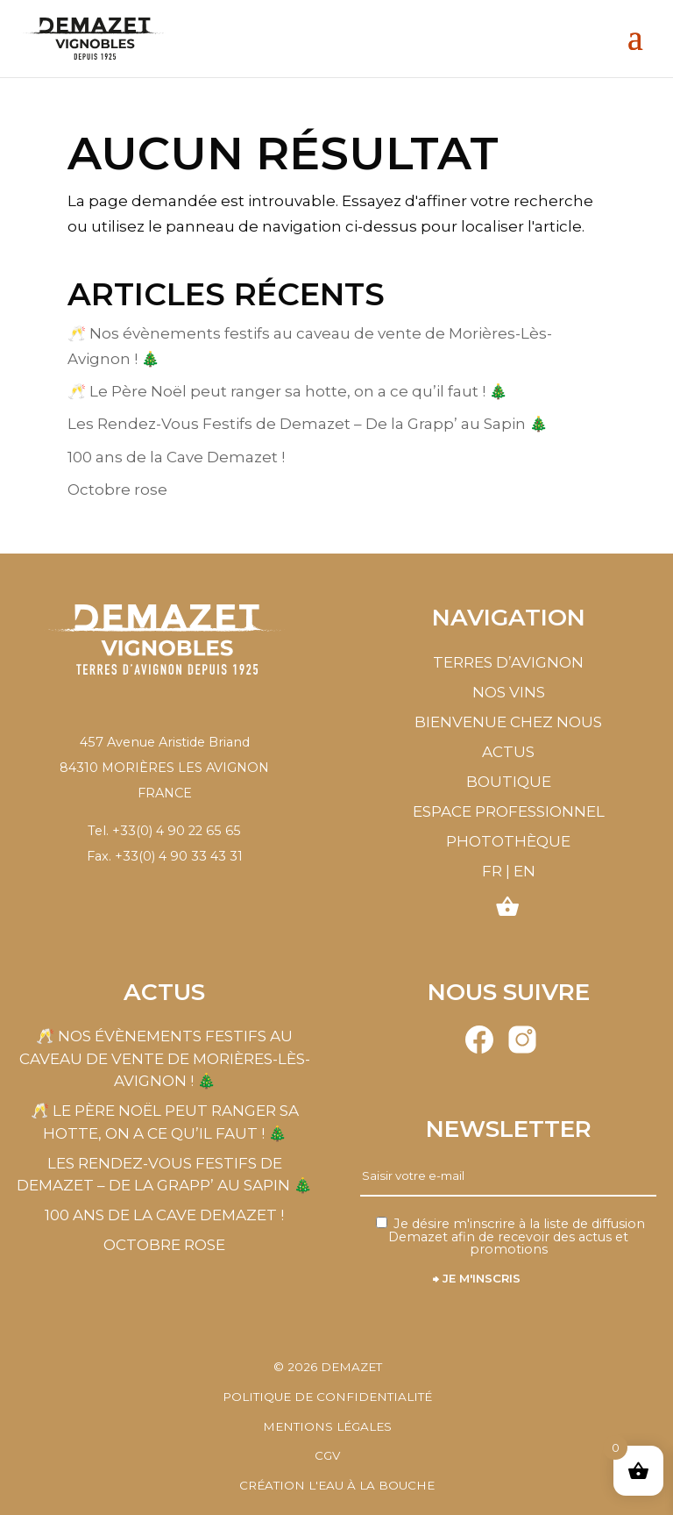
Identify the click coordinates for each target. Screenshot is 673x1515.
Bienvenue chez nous (508, 722)
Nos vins (508, 692)
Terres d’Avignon (508, 662)
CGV (327, 1455)
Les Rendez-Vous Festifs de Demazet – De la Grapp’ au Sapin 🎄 (307, 423)
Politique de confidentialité (327, 1397)
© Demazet (327, 1367)
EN (524, 871)
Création (337, 1485)
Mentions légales (327, 1426)
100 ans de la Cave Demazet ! (176, 457)
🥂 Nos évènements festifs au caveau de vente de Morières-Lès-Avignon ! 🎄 (164, 1058)
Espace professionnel (509, 811)
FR (492, 871)
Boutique (508, 781)
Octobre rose (117, 489)
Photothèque (508, 841)
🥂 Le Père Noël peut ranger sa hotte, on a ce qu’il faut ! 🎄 (287, 391)
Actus (508, 752)
